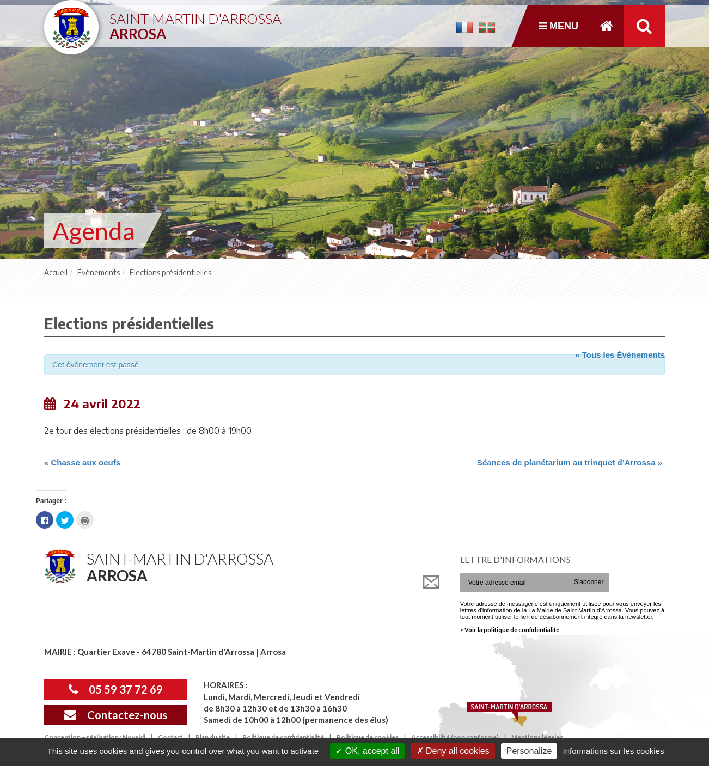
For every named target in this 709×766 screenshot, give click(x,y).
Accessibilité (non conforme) (455, 737)
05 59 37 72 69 (116, 689)
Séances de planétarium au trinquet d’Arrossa (569, 462)
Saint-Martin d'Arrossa (195, 22)
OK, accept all (367, 751)
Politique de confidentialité (283, 737)
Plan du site (212, 737)
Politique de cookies (368, 737)
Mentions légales (537, 737)
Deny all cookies (453, 751)
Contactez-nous (115, 714)
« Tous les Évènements (620, 354)
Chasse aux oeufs (82, 462)
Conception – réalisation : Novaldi (94, 737)
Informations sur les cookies (613, 751)
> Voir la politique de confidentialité (509, 629)
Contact (170, 737)
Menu (558, 26)
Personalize (529, 751)
